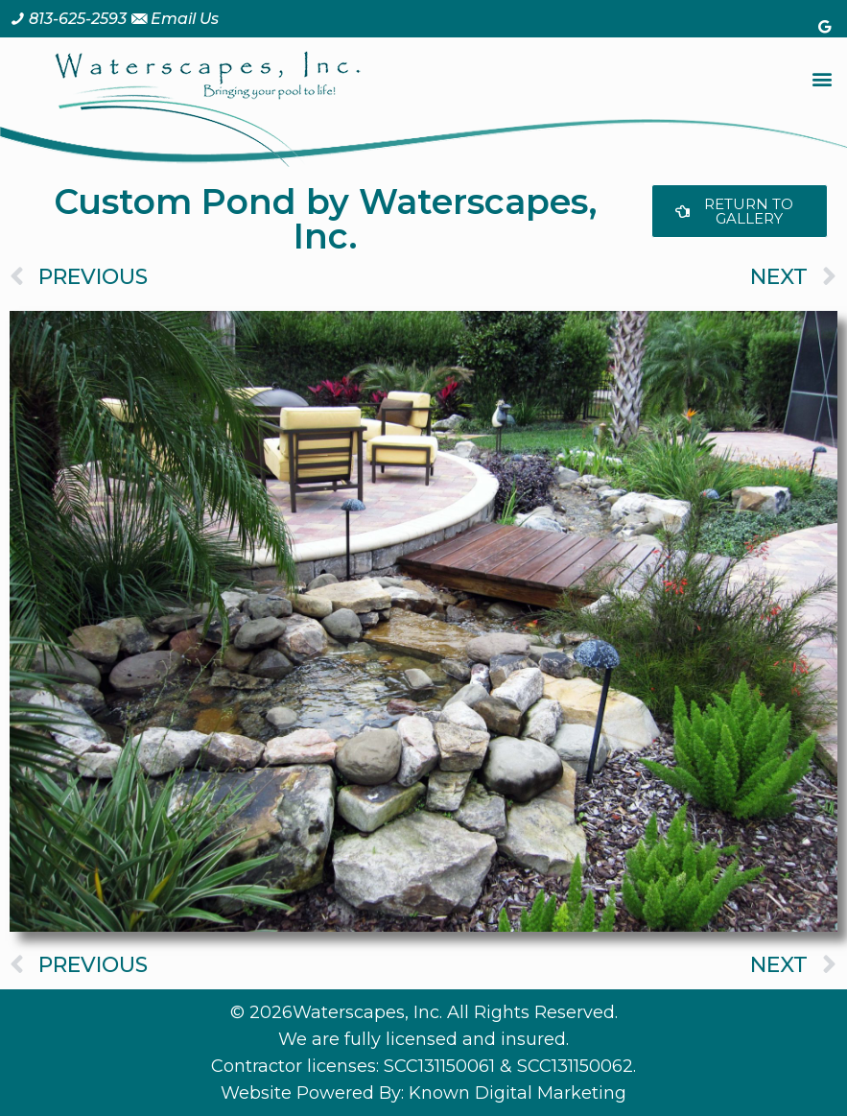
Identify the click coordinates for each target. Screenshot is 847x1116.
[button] (821, 78)
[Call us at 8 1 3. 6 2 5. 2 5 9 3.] (68, 18)
